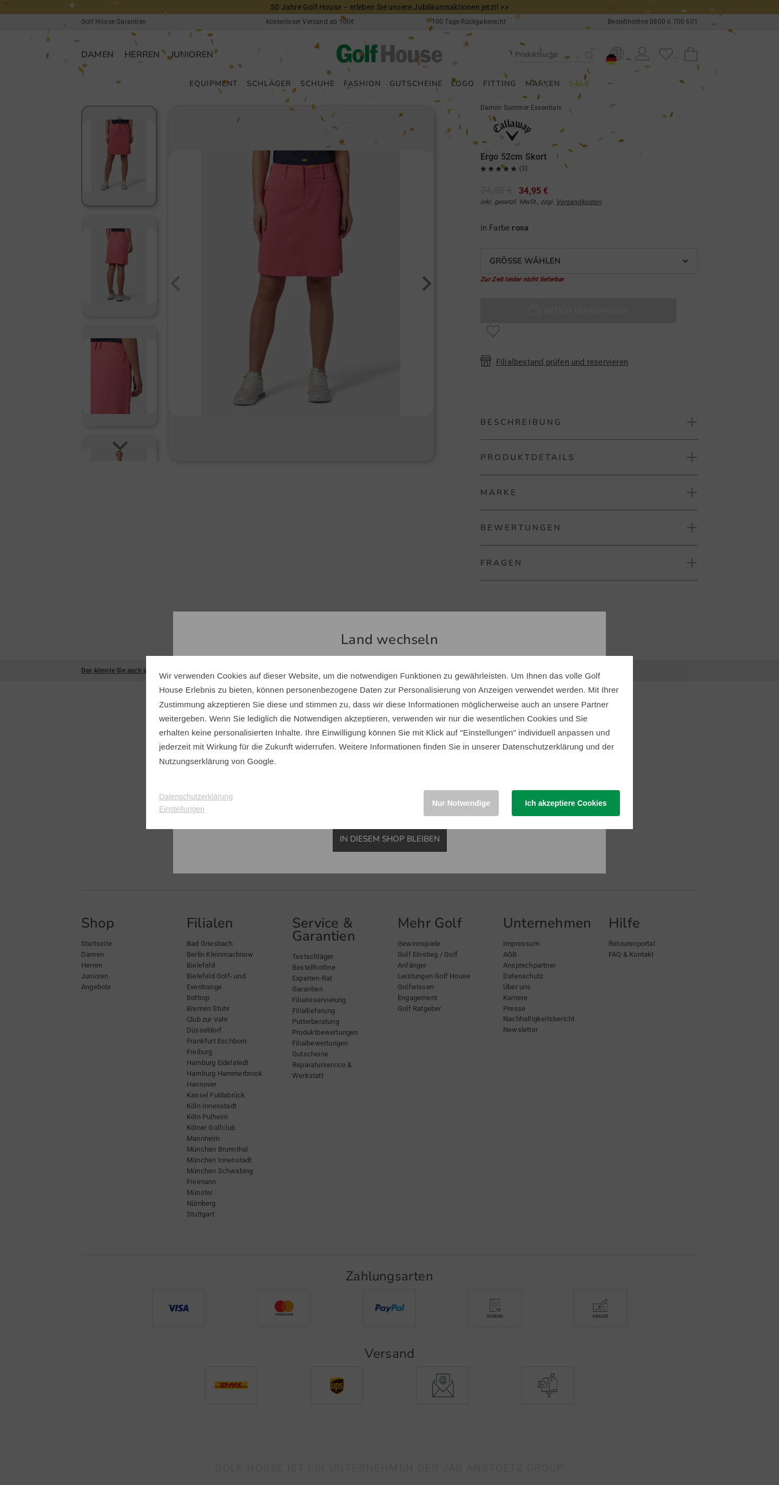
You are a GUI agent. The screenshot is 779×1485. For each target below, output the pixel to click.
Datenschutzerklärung (543, 746)
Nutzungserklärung (194, 761)
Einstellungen (181, 809)
